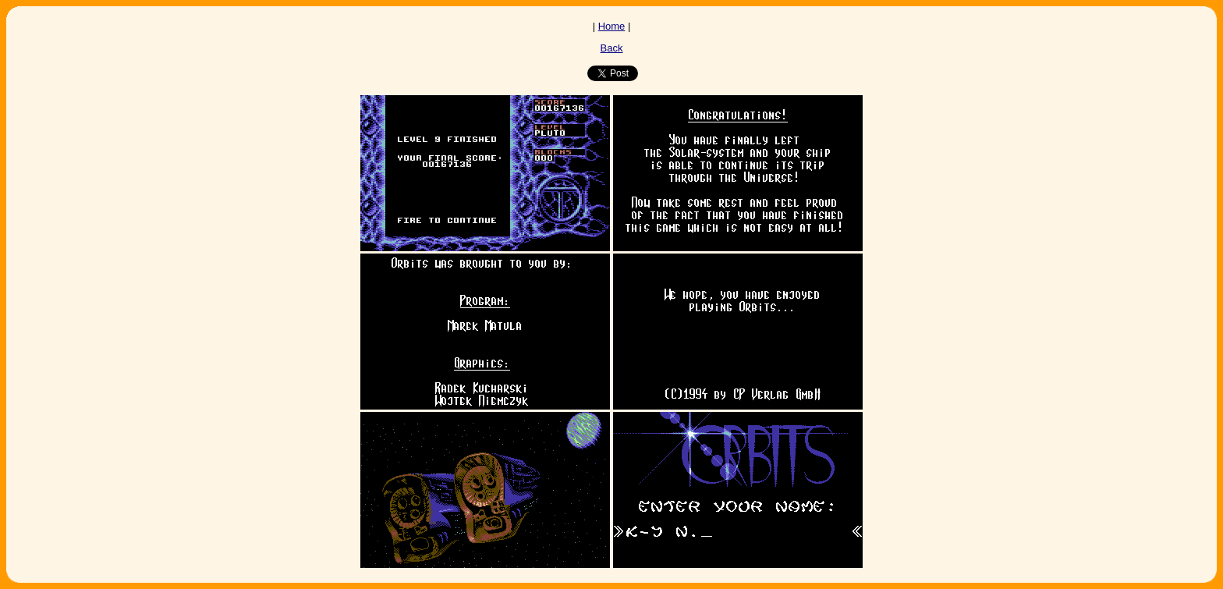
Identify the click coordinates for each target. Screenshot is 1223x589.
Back (612, 48)
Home (612, 26)
